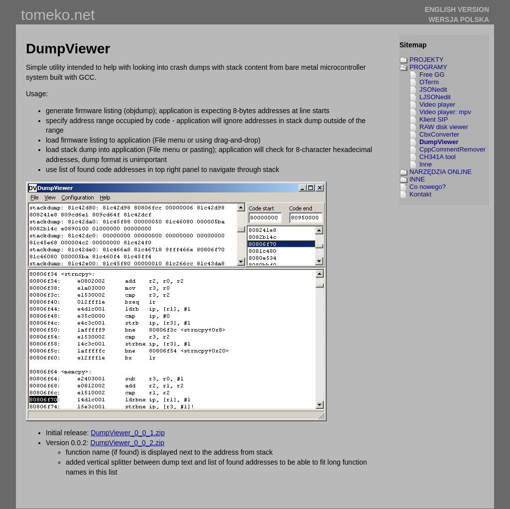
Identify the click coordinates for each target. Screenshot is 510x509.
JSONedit (433, 89)
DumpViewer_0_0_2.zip (127, 443)
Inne (425, 164)
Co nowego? (427, 186)
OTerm (429, 82)
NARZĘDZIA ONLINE (440, 171)
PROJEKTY (426, 59)
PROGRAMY (428, 67)
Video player (437, 104)
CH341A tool (437, 157)
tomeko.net (58, 14)
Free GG (432, 74)
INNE (417, 179)
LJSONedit (435, 97)
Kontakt (420, 194)
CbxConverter (439, 134)
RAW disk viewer (443, 127)
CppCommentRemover (452, 149)
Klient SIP (433, 119)
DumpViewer (439, 142)
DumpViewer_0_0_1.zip (127, 433)
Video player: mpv (445, 112)
